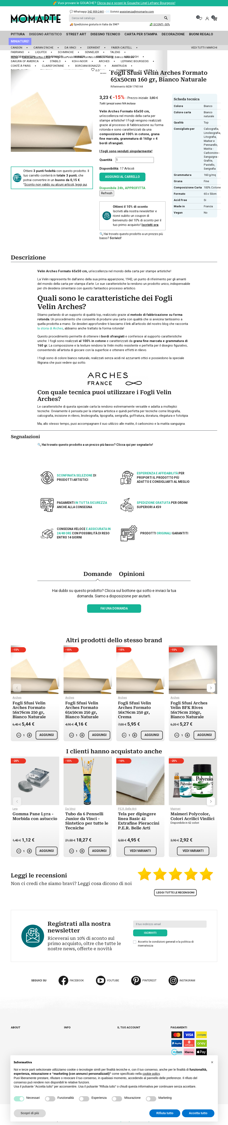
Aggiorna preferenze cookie (32, 1047)
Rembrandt (54, 56)
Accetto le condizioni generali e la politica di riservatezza (166, 943)
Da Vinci (70, 47)
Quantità (105, 160)
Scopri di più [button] (30, 1113)
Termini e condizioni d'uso (83, 1039)
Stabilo (55, 61)
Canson (16, 47)
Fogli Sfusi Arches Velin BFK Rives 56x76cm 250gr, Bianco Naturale (189, 710)
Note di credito (128, 1039)
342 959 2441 (96, 11)
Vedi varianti (140, 851)
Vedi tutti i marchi (204, 47)
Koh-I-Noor (80, 61)
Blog (14, 1043)
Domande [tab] (97, 574)
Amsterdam (104, 56)
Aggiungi (46, 735)
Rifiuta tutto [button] (164, 1113)
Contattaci (19, 1039)
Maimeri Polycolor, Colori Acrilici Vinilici (192, 816)
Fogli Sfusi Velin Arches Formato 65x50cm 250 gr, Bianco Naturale (82, 710)
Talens (115, 52)
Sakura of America (25, 61)
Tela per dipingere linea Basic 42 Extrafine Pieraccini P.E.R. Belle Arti (138, 821)
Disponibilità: (109, 168)
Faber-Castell (121, 47)
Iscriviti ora (150, 225)
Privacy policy (75, 1051)
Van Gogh (131, 56)
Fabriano (17, 52)
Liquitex (41, 52)
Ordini (121, 1035)
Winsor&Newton (23, 56)
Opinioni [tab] (132, 574)
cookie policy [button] (150, 1073)
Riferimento (118, 86)
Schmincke (66, 52)
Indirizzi (123, 1043)
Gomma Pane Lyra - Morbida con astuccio (35, 816)
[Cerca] (120, 18)
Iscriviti (150, 932)
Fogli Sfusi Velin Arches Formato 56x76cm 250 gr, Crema (134, 710)
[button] (212, 1062)
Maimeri (79, 56)
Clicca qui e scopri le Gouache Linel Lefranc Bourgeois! (136, 3)
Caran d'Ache (43, 47)
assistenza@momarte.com (137, 11)
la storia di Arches (50, 328)
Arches (104, 61)
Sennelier (92, 52)
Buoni (121, 1047)
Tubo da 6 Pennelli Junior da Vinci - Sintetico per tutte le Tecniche (86, 821)
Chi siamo (18, 1031)
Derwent (93, 47)
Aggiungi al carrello (122, 176)
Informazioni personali (134, 1031)
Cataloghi (18, 1035)
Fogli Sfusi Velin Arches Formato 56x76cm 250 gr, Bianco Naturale (29, 710)
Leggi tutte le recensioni (175, 892)
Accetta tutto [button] (198, 1113)
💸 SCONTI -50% (159, 24)
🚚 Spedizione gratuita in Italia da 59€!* (94, 24)
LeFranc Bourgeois (135, 61)
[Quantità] (135, 160)
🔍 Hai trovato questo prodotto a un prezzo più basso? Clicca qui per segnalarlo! (95, 444)
